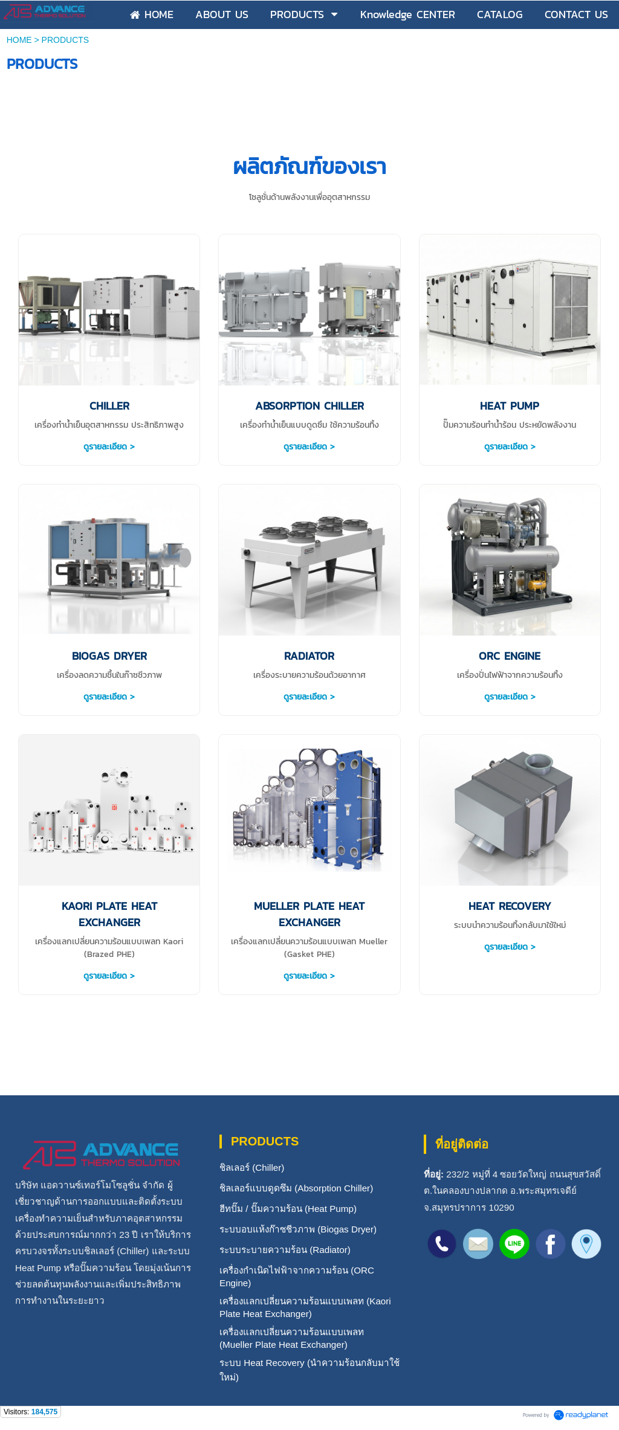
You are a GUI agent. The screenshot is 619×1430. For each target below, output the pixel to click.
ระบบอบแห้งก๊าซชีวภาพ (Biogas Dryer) (298, 1229)
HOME (19, 40)
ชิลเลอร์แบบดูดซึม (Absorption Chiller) (296, 1188)
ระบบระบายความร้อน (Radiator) (285, 1250)
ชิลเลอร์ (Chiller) (251, 1167)
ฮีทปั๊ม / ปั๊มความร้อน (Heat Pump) (288, 1208)
